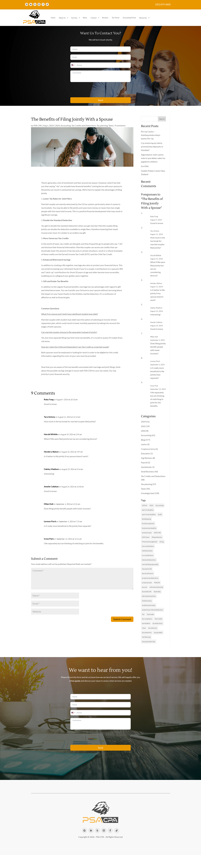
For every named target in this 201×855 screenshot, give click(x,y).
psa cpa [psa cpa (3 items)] (144, 587)
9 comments (120, 125)
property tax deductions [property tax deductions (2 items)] (150, 578)
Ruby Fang (48, 399)
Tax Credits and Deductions (83, 125)
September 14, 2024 (158, 389)
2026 (143, 430)
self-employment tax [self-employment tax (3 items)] (149, 596)
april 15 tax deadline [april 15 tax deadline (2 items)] (149, 514)
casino (144, 444)
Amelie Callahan (51, 486)
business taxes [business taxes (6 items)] (147, 533)
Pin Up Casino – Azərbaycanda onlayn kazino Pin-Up (150, 135)
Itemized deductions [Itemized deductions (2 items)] (149, 560)
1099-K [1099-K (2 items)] (144, 505)
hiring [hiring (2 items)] (162, 542)
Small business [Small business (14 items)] (147, 601)
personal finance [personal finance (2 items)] (147, 573)
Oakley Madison (51, 469)
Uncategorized (147, 493)
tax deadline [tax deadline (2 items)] (146, 623)
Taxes (110, 125)
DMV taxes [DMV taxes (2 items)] (145, 537)
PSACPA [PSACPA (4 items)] (157, 583)
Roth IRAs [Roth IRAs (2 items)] (157, 592)
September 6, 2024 (157, 365)
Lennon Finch (50, 521)
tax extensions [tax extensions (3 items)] (147, 632)
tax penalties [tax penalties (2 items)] (158, 632)
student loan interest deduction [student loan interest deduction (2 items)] (152, 610)
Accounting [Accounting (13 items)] (160, 505)
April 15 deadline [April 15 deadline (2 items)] (147, 510)
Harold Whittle (51, 434)
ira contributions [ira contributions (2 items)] (147, 555)
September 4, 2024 (157, 340)
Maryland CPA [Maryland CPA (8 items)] (147, 569)
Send (100, 100)
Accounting (66, 125)
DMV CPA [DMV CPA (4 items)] (157, 533)
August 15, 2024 (156, 259)
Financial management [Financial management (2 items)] (149, 542)
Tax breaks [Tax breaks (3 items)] (150, 614)
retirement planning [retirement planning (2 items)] (156, 587)
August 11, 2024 (156, 234)
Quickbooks (146, 467)
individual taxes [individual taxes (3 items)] (147, 551)
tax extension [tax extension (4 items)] (152, 628)
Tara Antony (49, 417)
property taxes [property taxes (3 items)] (147, 583)
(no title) (145, 166)
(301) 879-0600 (162, 4)
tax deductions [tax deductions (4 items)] (157, 623)
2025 (143, 426)
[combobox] (73, 65)
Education (145, 453)
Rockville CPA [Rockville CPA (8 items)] (146, 592)
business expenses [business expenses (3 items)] (148, 523)
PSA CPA (38, 125)
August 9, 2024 (156, 220)
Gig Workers (146, 458)
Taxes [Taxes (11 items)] (144, 628)
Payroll (144, 462)
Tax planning (102, 125)
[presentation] (89, 90)
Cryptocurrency (148, 449)
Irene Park (49, 538)
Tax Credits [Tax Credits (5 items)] (158, 619)
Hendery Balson (51, 451)
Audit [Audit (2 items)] (160, 514)
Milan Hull (48, 504)
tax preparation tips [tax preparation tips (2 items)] (148, 642)
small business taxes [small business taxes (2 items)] (148, 605)
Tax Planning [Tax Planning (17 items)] (146, 637)
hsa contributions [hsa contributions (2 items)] (148, 546)
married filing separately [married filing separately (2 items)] (150, 564)
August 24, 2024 (156, 326)
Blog (143, 440)
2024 (57, 125)
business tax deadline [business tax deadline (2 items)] (149, 528)
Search (162, 119)
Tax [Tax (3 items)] (143, 614)
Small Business (147, 471)
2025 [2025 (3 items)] (151, 505)
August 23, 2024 (156, 311)
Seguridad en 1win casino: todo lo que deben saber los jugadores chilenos (153, 158)
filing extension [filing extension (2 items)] (157, 537)
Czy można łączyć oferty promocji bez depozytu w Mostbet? (152, 146)
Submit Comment (122, 619)
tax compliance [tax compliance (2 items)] (147, 619)
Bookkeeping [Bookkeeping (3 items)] (146, 519)
